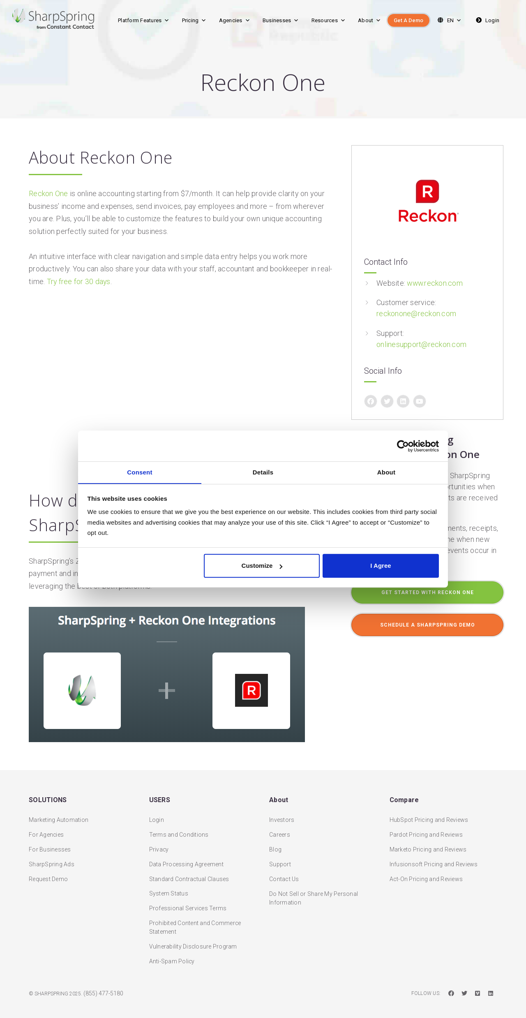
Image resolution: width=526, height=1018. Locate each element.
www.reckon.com (435, 283)
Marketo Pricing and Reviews (428, 842)
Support (280, 857)
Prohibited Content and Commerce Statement (195, 920)
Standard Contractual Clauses (189, 872)
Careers (279, 827)
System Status (168, 887)
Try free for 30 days (79, 281)
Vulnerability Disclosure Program (193, 940)
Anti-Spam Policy (172, 954)
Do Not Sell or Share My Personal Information (313, 891)
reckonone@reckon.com (416, 313)
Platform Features (144, 20)
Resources (328, 20)
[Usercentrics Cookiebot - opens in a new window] (403, 446)
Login (487, 20)
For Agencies (46, 827)
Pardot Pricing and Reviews (426, 827)
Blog (275, 842)
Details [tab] (263, 472)
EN (448, 20)
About (369, 20)
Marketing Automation (58, 813)
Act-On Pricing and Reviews (426, 872)
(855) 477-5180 (103, 986)
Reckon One (48, 193)
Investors (281, 813)
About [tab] (386, 472)
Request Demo (48, 872)
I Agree (380, 565)
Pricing (194, 20)
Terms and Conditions (179, 827)
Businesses (281, 20)
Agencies (234, 20)
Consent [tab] (139, 472)
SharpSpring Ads (51, 857)
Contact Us (284, 872)
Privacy (159, 842)
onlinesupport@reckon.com (421, 344)
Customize (262, 565)
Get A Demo (408, 20)
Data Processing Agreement (186, 857)
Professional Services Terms (188, 901)
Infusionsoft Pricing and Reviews (434, 857)
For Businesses (50, 842)
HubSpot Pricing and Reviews (429, 813)
